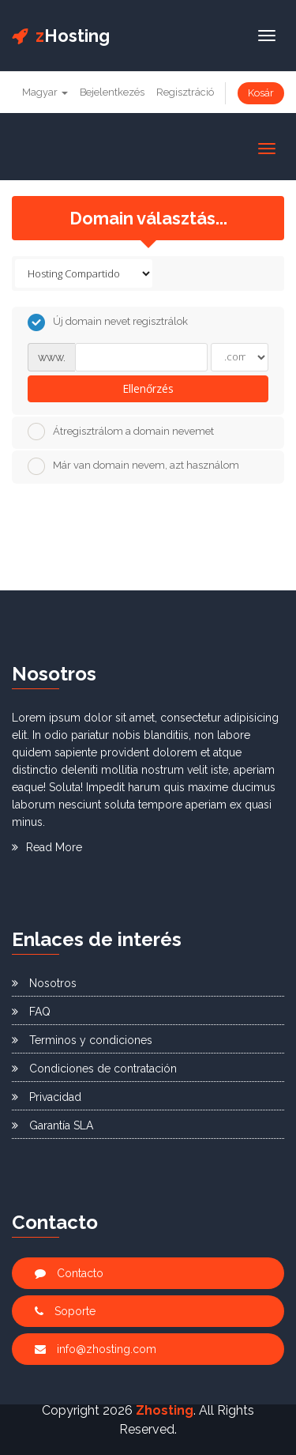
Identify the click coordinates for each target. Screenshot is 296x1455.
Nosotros (44, 983)
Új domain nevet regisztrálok (108, 322)
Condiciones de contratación (94, 1068)
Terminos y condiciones (82, 1040)
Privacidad (46, 1097)
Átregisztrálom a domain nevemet (121, 431)
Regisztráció (185, 92)
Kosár (261, 93)
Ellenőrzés (148, 388)
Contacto (69, 1273)
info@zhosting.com (95, 1349)
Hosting (61, 35)
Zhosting (164, 1410)
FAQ (31, 1011)
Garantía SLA (52, 1125)
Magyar (45, 92)
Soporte (65, 1311)
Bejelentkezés (112, 92)
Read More (47, 847)
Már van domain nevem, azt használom (133, 466)
